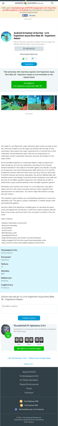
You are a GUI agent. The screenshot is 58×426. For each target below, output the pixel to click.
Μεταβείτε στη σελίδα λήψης (29, 348)
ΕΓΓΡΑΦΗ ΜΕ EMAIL (29, 380)
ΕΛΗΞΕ (29, 48)
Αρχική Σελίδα (29, 372)
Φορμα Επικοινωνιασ (29, 384)
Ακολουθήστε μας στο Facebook (31, 409)
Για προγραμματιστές (29, 376)
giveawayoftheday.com (33, 417)
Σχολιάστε (29, 64)
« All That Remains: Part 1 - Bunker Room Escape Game (29, 358)
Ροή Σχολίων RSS (31, 405)
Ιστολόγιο (29, 392)
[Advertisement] (29, 25)
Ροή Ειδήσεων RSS (31, 401)
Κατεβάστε (30, 84)
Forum (29, 388)
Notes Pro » (29, 364)
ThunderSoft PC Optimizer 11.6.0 (29, 325)
